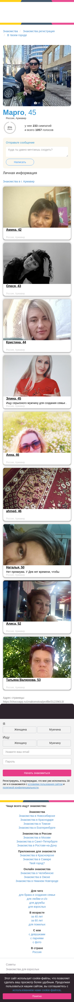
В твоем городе (17, 35)
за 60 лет (37, 920)
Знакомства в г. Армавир (18, 181)
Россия (37, 952)
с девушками (37, 934)
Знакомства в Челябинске (37, 873)
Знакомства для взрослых (22, 969)
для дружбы (37, 902)
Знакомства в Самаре (37, 859)
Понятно (37, 996)
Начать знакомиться (37, 773)
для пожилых (37, 924)
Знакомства (10, 31)
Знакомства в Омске (37, 877)
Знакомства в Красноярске (37, 855)
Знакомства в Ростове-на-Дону (37, 845)
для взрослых (37, 906)
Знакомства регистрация (39, 31)
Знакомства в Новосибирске (37, 815)
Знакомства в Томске (36, 823)
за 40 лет (37, 916)
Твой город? (37, 863)
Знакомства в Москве (37, 837)
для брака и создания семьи (37, 894)
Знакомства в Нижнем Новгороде (37, 881)
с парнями (37, 938)
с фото (37, 942)
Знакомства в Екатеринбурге (37, 827)
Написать (20, 162)
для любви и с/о (37, 898)
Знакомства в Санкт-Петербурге (37, 841)
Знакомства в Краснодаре (37, 819)
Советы (11, 964)
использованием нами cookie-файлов (37, 990)
